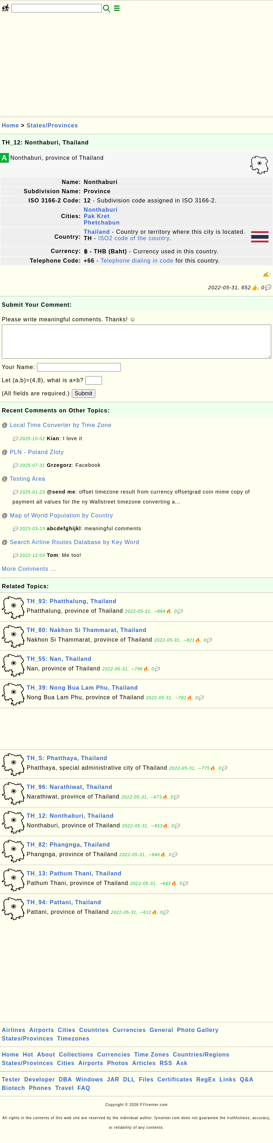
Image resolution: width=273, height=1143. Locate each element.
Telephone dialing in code (137, 261)
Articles (144, 1070)
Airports (41, 1037)
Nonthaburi (101, 210)
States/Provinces (52, 125)
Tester (11, 1087)
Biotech (13, 1095)
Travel (64, 1095)
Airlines (14, 1037)
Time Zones (151, 1062)
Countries (94, 1037)
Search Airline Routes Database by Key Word (75, 549)
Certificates (175, 1087)
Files (146, 1087)
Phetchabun (102, 223)
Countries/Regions (201, 1062)
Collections (76, 1062)
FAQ (83, 1095)
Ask (181, 1070)
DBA (65, 1087)
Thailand (97, 232)
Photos (117, 1070)
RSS (166, 1070)
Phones (40, 1095)
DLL (129, 1087)
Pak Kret (97, 216)
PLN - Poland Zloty (37, 459)
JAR (113, 1087)
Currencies (129, 1037)
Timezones (73, 1046)
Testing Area (27, 486)
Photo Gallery (198, 1037)
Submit (83, 400)
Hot (28, 1062)
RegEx (206, 1087)
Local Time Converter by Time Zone (61, 432)
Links (228, 1087)
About (46, 1062)
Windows (89, 1087)
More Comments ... (29, 576)
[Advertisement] (136, 67)
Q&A (247, 1087)
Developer (39, 1087)
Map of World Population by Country (61, 523)
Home (10, 125)
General (161, 1037)
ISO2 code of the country (133, 238)
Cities (67, 1037)
